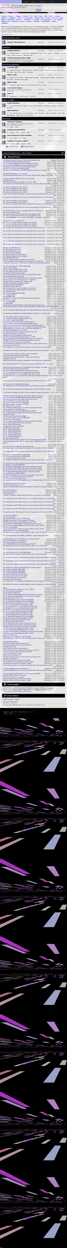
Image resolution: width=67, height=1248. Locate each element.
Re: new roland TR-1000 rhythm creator (15, 269)
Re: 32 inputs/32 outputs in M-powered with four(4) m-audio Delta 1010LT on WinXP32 (29, 549)
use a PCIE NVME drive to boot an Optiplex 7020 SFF (19, 544)
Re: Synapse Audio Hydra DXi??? (13, 621)
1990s (11, 127)
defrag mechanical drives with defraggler (15, 530)
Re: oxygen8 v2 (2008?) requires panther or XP (17, 318)
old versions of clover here (11, 345)
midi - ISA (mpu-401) (15, 113)
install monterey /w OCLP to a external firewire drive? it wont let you (24, 638)
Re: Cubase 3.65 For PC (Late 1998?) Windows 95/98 (19, 411)
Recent (4, 16)
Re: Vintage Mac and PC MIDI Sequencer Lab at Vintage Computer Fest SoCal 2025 (28, 385)
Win (35, 16)
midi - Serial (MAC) (51, 113)
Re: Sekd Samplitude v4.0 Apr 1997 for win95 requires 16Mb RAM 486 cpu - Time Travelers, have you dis (33, 376)
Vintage (18, 16)
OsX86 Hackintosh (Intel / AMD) (19, 58)
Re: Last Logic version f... (59, 93)
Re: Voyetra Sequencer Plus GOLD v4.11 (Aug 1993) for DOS (22, 214)
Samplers (11, 20)
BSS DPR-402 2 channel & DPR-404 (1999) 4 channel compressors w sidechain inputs (29, 584)
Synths (36, 20)
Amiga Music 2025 (57, 89)
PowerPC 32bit (12, 67)
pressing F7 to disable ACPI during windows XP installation (21, 298)
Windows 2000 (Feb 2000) (47, 77)
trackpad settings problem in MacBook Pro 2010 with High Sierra (23, 631)
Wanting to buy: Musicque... (59, 110)
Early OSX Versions (50, 70)
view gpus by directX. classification (14, 333)
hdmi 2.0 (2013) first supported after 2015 (16, 401)
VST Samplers (46, 20)
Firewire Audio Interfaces (36, 105)
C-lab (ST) (33, 96)
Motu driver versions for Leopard (13, 677)
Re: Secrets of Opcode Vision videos (14, 458)
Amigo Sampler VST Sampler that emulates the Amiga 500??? (22, 328)
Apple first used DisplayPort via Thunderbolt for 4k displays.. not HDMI (25, 367)
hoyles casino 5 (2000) (10, 268)
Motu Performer (47, 53)
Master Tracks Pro (17, 55)
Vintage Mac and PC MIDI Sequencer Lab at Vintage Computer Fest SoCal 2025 (27, 512)
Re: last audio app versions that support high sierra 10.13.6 (21, 372)
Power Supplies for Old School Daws (14, 409)
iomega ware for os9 (9, 646)
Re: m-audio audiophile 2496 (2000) (14, 569)
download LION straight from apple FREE (16, 355)
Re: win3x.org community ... (59, 82)
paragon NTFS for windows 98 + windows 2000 (17, 281)
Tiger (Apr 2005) (26, 70)
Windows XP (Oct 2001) (16, 77)
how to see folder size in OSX (12, 653)
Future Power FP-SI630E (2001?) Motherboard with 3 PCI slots (22, 524)
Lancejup (50, 688)
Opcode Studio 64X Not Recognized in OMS (16, 620)
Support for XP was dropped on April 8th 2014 (17, 335)
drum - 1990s (22, 138)
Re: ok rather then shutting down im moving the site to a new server (24, 227)
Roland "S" (28, 20)
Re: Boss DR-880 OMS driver (12, 248)
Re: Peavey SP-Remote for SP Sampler (15, 256)
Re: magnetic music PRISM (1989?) (14, 465)
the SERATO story (8, 180)
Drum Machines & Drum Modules (19, 135)
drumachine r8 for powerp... (59, 135)
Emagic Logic (25, 53)
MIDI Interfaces (12, 110)
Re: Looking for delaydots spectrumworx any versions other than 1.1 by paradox (28, 460)
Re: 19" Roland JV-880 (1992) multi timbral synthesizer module (22, 278)
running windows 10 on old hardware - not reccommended (21, 539)
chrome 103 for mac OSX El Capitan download (17, 652)
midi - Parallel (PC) (28, 113)
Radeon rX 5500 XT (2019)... (59, 123)
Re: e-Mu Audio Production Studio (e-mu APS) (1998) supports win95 (24, 439)
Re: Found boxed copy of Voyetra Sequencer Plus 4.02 (20, 332)
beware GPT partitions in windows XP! (15, 540)
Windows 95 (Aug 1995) (21, 79)
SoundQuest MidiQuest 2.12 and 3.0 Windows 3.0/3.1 (19, 167)
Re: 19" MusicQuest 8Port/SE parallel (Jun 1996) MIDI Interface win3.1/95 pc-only (28, 310)
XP (31, 16)
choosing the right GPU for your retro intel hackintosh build (21, 160)
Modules (15, 21)
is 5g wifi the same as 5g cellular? (13, 426)
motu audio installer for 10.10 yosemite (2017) (17, 645)
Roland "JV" (6, 21)
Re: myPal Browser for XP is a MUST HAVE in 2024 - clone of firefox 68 (25, 532)
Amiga (57, 16)
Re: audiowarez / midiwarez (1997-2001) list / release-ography (22, 567)
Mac (40, 16)
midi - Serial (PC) (39, 113)
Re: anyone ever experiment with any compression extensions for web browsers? (28, 197)
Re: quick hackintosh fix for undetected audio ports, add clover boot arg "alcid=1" (28, 364)
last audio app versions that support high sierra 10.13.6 (20, 399)
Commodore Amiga (14, 88)
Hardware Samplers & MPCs (17, 141)
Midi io (20, 18)
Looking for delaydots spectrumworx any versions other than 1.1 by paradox (27, 495)
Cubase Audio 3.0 (8, 493)
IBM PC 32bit (12, 75)
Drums (22, 21)
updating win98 (8, 303)
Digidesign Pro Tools (36, 53)
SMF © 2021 (14, 712)
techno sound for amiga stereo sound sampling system (20, 323)
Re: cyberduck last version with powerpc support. (18, 662)
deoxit (5, 588)
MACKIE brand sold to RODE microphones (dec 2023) (19, 626)
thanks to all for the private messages (15, 416)
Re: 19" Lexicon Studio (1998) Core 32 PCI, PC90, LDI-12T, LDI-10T (23, 525)
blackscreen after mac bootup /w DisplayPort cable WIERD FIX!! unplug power (27, 360)
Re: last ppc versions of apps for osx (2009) (16, 660)
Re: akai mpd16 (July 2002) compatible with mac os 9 (19, 290)
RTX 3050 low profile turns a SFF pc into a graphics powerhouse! (23, 475)
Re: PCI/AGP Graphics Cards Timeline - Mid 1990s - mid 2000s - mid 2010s (26, 217)
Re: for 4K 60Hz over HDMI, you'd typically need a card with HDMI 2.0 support (27, 389)
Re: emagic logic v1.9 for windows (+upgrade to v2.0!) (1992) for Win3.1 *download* (29, 448)
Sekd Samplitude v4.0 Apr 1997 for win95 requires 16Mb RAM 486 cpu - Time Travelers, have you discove (33, 442)
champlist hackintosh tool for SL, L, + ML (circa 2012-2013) (21, 357)
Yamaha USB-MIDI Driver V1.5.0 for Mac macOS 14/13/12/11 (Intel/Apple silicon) (27, 670)
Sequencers (28, 18)
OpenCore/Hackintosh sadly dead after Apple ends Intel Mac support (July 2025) (28, 175)
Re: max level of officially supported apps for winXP (19, 337)
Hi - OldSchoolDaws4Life (11, 438)
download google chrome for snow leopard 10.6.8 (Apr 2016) (22, 657)
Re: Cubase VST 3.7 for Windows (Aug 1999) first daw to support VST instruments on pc (30, 581)
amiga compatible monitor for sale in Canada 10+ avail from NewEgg (24, 327)
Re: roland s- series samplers (12, 252)
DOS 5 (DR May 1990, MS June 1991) (36, 85)
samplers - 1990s (26, 143)
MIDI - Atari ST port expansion (25, 115)
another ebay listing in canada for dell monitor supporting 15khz (23, 325)
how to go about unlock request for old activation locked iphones (23, 261)
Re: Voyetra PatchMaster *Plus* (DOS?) (15, 173)
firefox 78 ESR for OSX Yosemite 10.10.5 (15, 648)
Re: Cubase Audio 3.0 (10, 490)
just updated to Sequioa (10, 641)
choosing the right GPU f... (59, 59)
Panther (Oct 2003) (38, 70)
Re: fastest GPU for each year (12, 286)
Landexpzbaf (14, 702)
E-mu (48, 18)
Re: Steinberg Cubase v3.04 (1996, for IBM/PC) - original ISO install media (26, 535)
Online (11, 16)
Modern (25, 16)
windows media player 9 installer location (16, 283)
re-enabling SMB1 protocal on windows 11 (16, 668)
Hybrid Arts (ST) (23, 96)
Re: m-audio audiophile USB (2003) (14, 293)
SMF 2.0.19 (6, 712)
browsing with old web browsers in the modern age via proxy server (24, 305)
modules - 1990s (25, 132)
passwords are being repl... (59, 42)
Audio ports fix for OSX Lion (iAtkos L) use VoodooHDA (20, 354)
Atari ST (4, 18)
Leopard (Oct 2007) (15, 70)
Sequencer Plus (27, 55)
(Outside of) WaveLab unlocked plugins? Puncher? (19, 520)
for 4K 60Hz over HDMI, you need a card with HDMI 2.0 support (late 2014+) (26, 392)
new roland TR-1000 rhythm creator (14, 273)
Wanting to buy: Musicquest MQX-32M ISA (16, 168)
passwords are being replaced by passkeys (16, 162)
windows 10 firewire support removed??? (16, 643)
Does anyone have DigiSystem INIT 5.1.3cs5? (17, 636)
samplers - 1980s (14, 143)
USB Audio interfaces (50, 105)
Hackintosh (45, 21)
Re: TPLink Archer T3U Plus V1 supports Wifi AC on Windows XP (23, 210)
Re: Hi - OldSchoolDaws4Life (12, 424)
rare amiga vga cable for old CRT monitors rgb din (18, 322)
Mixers (29, 21)
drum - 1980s (13, 138)
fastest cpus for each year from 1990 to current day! (19, 288)
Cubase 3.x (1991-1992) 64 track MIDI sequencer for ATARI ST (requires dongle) (27, 487)
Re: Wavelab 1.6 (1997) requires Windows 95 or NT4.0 (19, 522)
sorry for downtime (9, 517)
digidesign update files (10, 635)
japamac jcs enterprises (10, 658)
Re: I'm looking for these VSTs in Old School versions (19, 623)
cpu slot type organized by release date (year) (17, 423)
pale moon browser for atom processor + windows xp (19, 279)
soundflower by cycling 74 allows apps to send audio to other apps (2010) (26, 350)
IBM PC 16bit (12, 82)
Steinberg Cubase (15, 53)
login (31, 5)
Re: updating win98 (9, 291)
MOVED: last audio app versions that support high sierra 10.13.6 (23, 396)
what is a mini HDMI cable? (11, 212)
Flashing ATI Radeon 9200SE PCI (13, 285)
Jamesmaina (6, 702)
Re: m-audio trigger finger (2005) (13, 320)
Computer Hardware (14, 122)
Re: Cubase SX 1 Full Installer (12, 579)
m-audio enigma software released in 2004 (16, 317)
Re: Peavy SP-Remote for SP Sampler (14, 254)
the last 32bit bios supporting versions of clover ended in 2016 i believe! (25, 343)
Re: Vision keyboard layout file (12, 591)
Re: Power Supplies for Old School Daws (15, 369)
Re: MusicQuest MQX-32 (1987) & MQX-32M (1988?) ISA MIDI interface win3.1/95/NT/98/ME (31, 306)
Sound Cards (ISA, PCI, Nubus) (18, 105)
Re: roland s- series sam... (59, 141)
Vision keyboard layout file (11, 593)
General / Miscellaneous (16, 42)
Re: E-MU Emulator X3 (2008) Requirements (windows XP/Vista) (22, 397)
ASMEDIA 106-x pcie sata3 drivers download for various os (21, 340)
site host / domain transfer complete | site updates (18, 259)
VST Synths (57, 20)
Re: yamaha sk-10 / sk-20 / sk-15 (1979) (15, 576)
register (38, 5)
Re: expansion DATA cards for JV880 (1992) (16, 418)
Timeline (36, 21)
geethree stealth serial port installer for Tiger (17, 680)
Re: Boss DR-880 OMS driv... (59, 67)
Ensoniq (55, 18)
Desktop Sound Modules (16, 130)
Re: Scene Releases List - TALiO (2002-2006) (17, 552)
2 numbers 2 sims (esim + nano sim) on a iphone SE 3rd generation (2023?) (26, 263)
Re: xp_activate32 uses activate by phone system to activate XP (23, 338)
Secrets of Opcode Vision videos (13, 485)
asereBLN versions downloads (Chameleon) (16, 342)
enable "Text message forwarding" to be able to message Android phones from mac (29, 194)
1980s (16, 127)
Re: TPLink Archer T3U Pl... (59, 74)
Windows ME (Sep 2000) (32, 77)
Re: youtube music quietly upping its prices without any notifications (24, 463)
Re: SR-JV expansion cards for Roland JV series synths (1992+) (23, 470)
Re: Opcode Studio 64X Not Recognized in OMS (18, 604)
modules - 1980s (14, 132)
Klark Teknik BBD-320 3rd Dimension (14, 577)
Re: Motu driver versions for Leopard (14, 675)
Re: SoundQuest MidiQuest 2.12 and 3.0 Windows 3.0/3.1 (20, 163)
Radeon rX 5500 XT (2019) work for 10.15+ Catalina (18, 178)
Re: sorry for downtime (10, 515)
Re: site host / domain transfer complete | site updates (20, 222)
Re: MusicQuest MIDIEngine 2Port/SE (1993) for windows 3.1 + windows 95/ (26, 170)
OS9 (45, 16)
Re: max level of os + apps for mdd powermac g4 (18, 446)
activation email (19, 7)
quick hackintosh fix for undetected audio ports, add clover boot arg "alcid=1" (27, 381)
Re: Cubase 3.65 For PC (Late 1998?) (14, 542)
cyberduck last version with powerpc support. (17, 663)
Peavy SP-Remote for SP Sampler (13, 276)
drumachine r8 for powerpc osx (13, 598)
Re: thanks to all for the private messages (16, 384)
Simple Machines (23, 712)
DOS (51, 16)
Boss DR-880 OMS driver (10, 258)
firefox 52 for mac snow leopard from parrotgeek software (21, 650)
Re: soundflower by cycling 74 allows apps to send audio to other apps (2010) (27, 347)
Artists (54, 21)
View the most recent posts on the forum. (17, 691)
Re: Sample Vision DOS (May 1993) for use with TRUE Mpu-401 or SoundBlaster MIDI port (31, 184)
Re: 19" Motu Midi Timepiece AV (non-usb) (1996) (18, 599)
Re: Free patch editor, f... (58, 129)
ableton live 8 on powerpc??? (12, 655)
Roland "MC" (39, 18)
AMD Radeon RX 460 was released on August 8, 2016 (19, 182)
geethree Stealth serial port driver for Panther (17, 678)
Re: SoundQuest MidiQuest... (59, 50)
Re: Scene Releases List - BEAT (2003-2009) (16, 266)
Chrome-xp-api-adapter (10, 527)
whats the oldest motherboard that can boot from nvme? (20, 370)
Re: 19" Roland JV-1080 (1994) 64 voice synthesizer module (21, 471)
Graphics (12, 18)
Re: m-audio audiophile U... (59, 103)
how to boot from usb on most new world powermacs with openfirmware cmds (27, 665)
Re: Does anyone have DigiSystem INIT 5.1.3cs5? (18, 628)
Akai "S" (19, 20)
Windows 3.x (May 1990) (17, 85)
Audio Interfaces (13, 103)
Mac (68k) (30, 72)
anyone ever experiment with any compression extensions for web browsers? (27, 207)
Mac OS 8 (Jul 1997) (20, 72)
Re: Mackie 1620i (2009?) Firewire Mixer (15, 574)
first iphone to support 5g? (11, 428)
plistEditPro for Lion (9, 359)
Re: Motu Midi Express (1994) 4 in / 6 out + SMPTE (18, 589)
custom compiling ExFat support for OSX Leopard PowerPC (21, 673)
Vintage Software (13, 50)
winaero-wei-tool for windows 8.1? (13, 221)
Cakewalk (56, 53)
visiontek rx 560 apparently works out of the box (18, 476)
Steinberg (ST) (14, 96)
